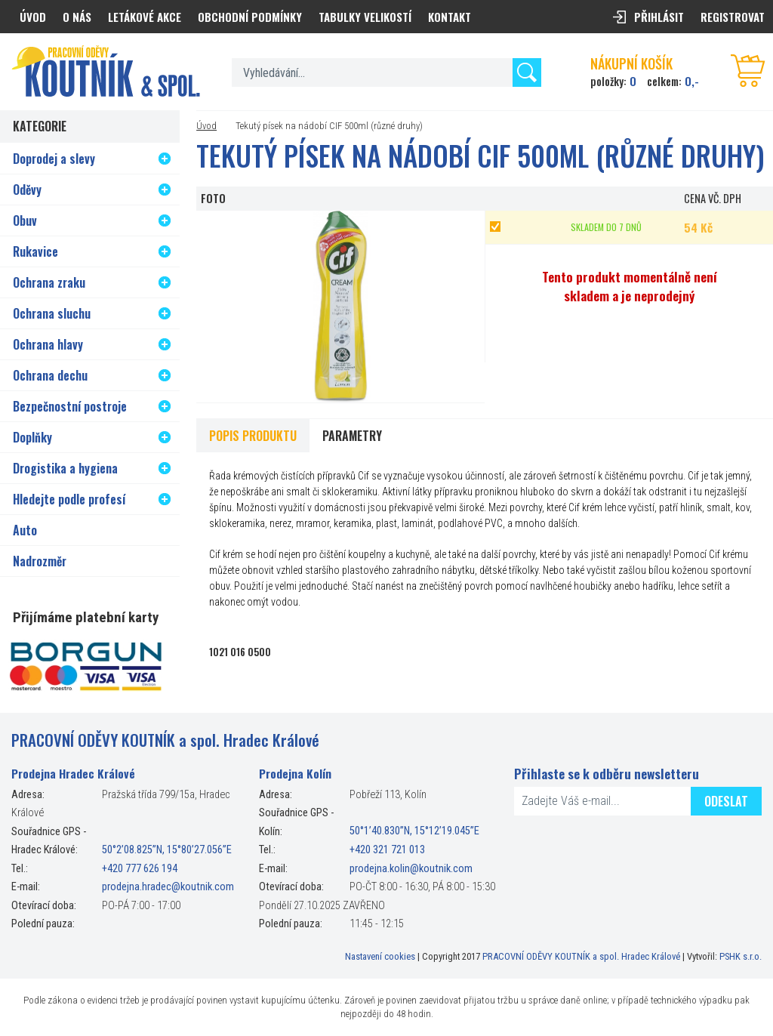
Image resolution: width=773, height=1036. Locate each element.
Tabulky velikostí (365, 16)
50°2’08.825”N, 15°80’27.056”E (167, 849)
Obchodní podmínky (250, 16)
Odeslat (726, 801)
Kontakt (449, 16)
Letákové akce (144, 16)
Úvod (206, 125)
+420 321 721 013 (387, 849)
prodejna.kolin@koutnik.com (411, 868)
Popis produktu (253, 436)
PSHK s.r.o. (740, 956)
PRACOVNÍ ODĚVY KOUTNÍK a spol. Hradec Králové (581, 956)
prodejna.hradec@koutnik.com (168, 886)
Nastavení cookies (380, 956)
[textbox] (386, 72)
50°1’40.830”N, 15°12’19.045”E (414, 831)
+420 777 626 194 (139, 868)
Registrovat (733, 16)
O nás (77, 16)
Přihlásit (659, 16)
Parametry (352, 436)
